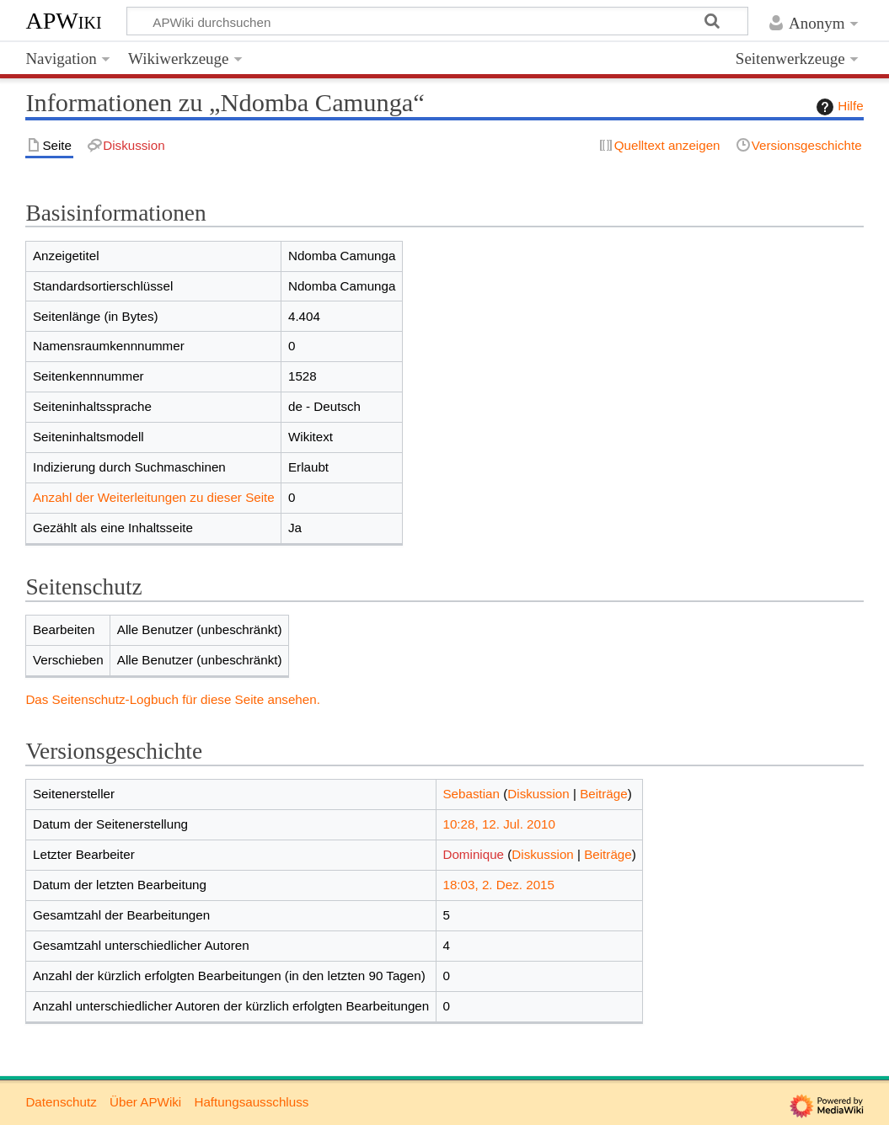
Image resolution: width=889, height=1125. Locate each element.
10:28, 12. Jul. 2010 (498, 824)
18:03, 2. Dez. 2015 (498, 884)
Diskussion (538, 793)
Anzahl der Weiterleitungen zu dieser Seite (154, 497)
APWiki (63, 21)
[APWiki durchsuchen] (437, 21)
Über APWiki (145, 1102)
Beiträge (604, 793)
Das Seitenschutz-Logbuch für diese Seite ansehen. (172, 699)
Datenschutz (60, 1102)
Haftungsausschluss (251, 1102)
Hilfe (837, 107)
